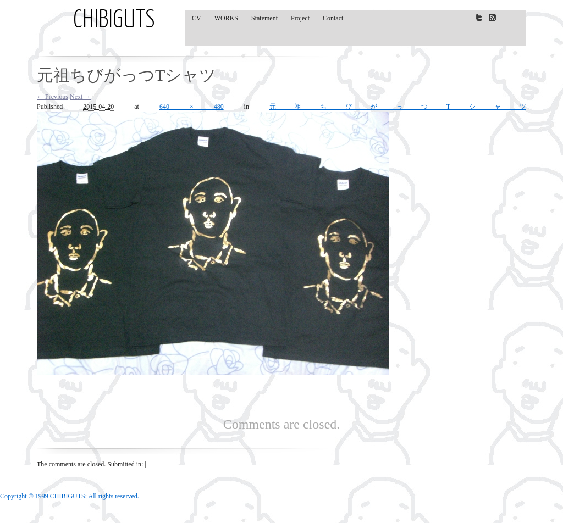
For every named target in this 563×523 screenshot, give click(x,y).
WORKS (226, 18)
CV (196, 18)
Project (300, 18)
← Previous (52, 97)
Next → (80, 97)
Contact (333, 18)
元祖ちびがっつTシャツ (397, 106)
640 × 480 (191, 106)
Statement (264, 18)
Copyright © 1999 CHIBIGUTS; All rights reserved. (69, 496)
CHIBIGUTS (114, 21)
